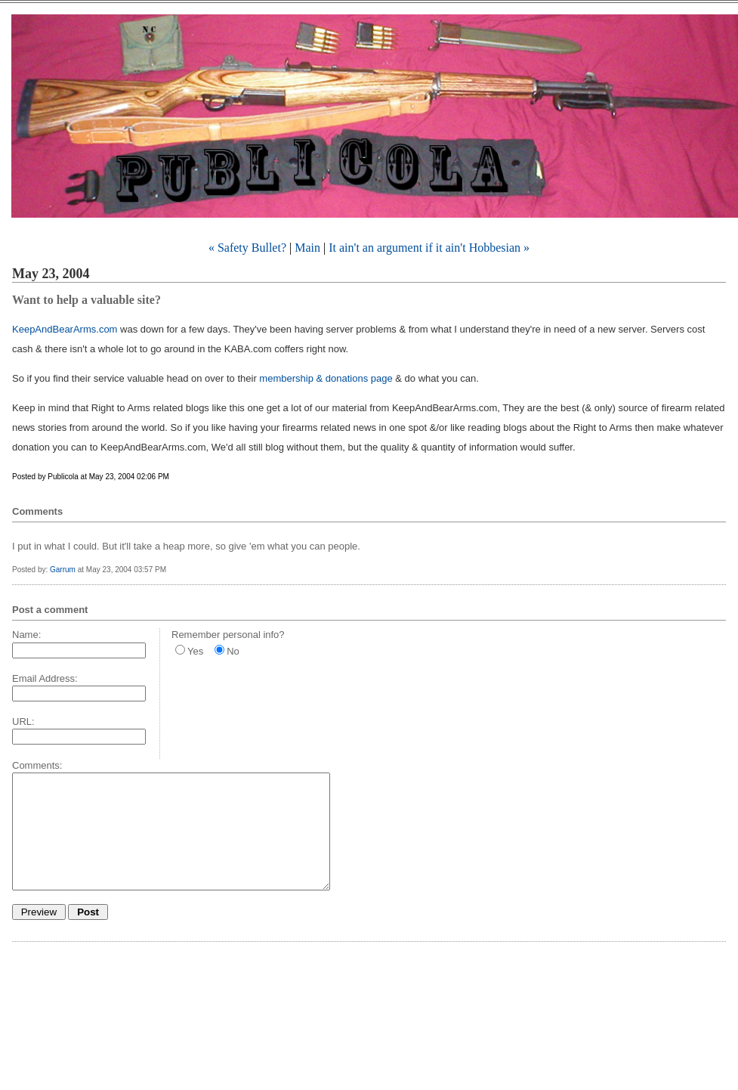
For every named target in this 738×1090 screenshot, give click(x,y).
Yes (195, 651)
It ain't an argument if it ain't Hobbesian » (429, 247)
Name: (26, 634)
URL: (23, 721)
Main (307, 247)
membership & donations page (325, 378)
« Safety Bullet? (247, 247)
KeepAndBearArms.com (64, 329)
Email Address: (45, 678)
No (233, 651)
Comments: (37, 765)
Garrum (63, 569)
